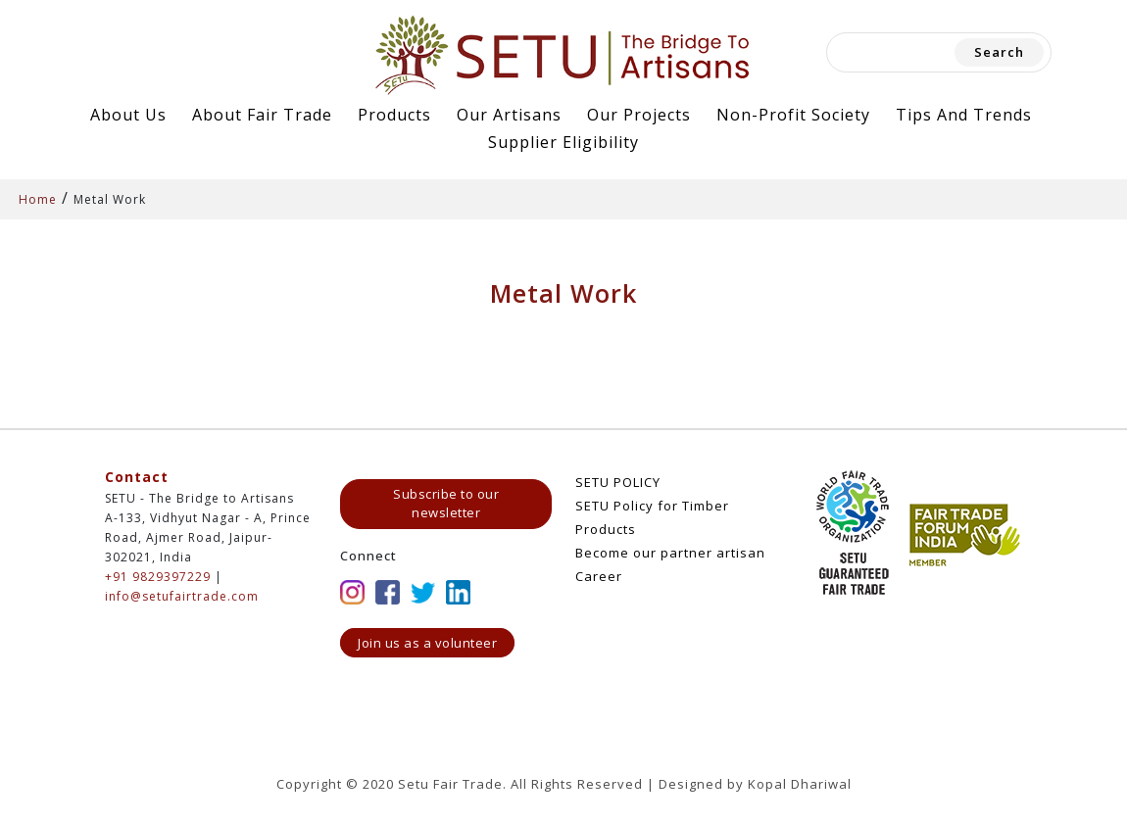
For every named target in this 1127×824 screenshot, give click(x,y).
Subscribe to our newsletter (446, 503)
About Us (128, 114)
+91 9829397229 (158, 576)
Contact (137, 476)
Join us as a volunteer (427, 643)
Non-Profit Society (793, 114)
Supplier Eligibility (563, 142)
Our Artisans (509, 114)
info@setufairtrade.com (182, 596)
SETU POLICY (618, 482)
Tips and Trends (964, 114)
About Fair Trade (262, 114)
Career (598, 576)
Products (394, 114)
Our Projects (639, 114)
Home (38, 199)
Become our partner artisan (670, 552)
